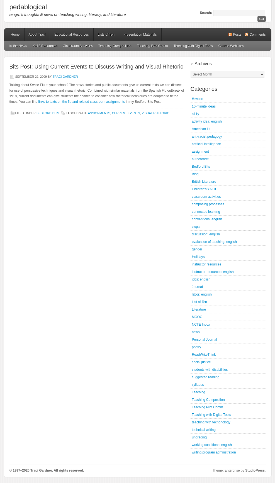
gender (197, 249)
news (196, 332)
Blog (195, 174)
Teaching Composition (114, 46)
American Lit (201, 129)
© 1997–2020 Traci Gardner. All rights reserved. (46, 470)
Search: (206, 13)
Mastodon (84, 471)
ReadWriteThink (204, 355)
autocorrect (200, 159)
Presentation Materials (140, 34)
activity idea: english (207, 121)
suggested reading (206, 377)
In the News (18, 46)
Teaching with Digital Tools (193, 46)
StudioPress (255, 470)
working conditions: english (212, 445)
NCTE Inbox (201, 324)
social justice (201, 362)
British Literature (204, 182)
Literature (199, 309)
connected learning (206, 212)
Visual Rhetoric (155, 113)
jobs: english (201, 279)
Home (15, 34)
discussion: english (206, 234)
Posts (237, 34)
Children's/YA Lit (204, 189)
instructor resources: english (213, 272)
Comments (257, 34)
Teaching (198, 392)
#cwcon (197, 99)
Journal (197, 287)
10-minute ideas (204, 106)
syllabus (198, 385)
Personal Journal (204, 339)
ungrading (199, 437)
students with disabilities (210, 370)
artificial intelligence (206, 144)
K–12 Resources (45, 46)
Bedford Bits (47, 113)
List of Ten (199, 302)
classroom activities (206, 197)
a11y (195, 114)
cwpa (196, 227)
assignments (99, 113)
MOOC (197, 317)
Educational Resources (71, 34)
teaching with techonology (211, 422)
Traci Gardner (65, 76)
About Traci (37, 34)
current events (126, 113)
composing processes (208, 204)
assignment (200, 151)
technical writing (204, 430)
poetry (196, 347)
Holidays (198, 257)
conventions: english (207, 219)
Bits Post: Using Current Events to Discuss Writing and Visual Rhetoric (96, 67)
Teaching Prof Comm (152, 46)
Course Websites (231, 46)
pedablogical (28, 7)
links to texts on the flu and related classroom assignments (81, 102)
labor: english (202, 294)
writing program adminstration (214, 452)
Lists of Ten (106, 34)
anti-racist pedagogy (207, 136)
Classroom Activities (78, 46)
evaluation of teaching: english (214, 242)
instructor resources (206, 264)
